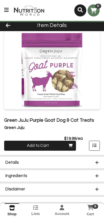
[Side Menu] (6, 10)
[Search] (80, 10)
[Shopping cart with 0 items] (93, 10)
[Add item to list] (94, 146)
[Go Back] (16, 25)
